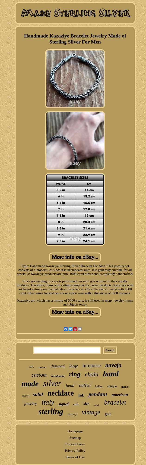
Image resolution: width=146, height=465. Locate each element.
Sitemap (75, 438)
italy (48, 402)
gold (108, 414)
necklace (61, 393)
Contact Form (75, 444)
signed (64, 404)
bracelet (115, 402)
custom (39, 375)
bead (70, 385)
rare (31, 366)
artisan (42, 367)
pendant (98, 394)
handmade (57, 376)
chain (91, 374)
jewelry (30, 403)
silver (52, 383)
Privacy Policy (75, 451)
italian (99, 386)
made (30, 384)
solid (38, 394)
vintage (91, 412)
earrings (72, 414)
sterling (51, 411)
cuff (76, 404)
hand (111, 373)
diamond (58, 366)
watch (96, 405)
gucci (25, 395)
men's (125, 386)
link (81, 395)
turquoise (92, 365)
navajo (113, 365)
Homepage (75, 431)
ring (74, 374)
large (73, 366)
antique (112, 386)
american (120, 395)
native (84, 385)
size (86, 404)
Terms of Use (75, 457)
